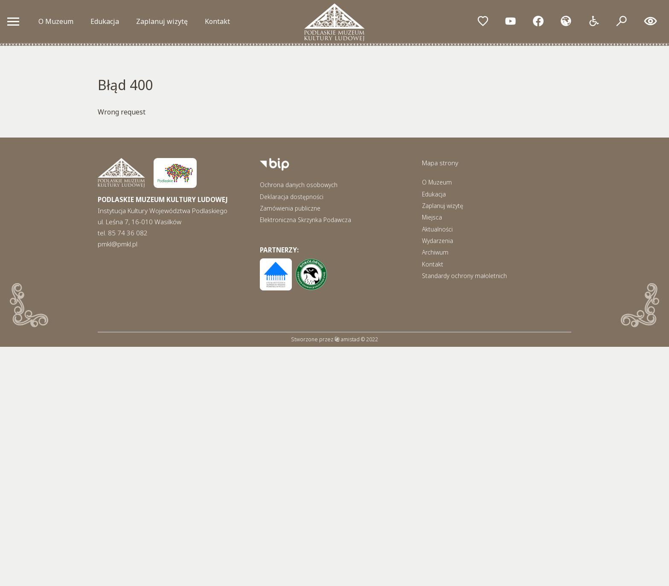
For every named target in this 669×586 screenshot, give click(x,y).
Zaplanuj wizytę (162, 21)
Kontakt (217, 21)
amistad (347, 339)
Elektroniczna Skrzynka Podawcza (305, 220)
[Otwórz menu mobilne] (13, 21)
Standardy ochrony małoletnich (464, 276)
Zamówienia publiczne (290, 208)
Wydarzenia (437, 241)
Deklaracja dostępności (291, 197)
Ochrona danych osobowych (298, 185)
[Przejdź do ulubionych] (482, 21)
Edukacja (104, 21)
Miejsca (432, 217)
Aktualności (437, 229)
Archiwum (435, 252)
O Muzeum (55, 21)
